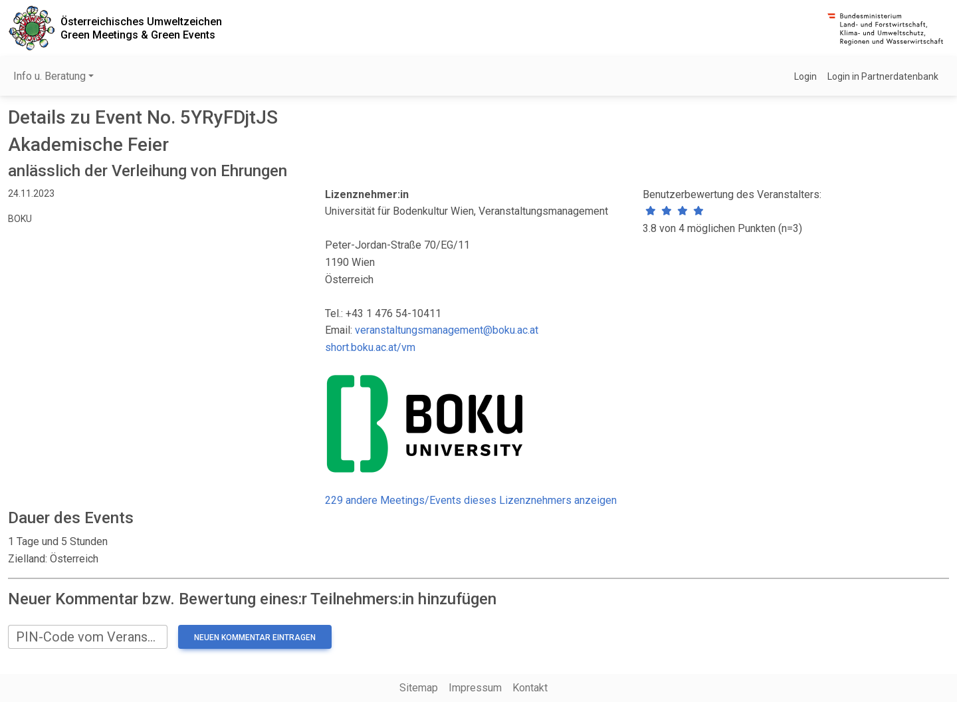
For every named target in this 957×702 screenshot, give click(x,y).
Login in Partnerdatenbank (882, 76)
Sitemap (418, 687)
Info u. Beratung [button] (49, 76)
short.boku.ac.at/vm (370, 347)
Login (805, 76)
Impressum (475, 687)
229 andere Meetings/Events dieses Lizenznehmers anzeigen (471, 500)
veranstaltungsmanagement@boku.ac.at (446, 330)
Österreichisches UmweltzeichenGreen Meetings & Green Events (141, 28)
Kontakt (530, 687)
